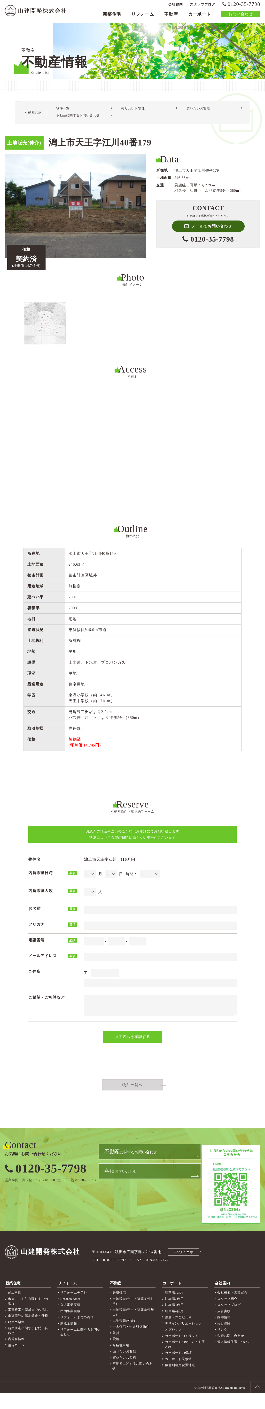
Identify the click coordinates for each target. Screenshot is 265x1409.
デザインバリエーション (183, 1339)
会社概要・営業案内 (232, 1308)
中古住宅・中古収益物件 (131, 1342)
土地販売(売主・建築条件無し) (133, 1328)
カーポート (199, 16)
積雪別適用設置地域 (180, 1381)
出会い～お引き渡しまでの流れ (28, 1317)
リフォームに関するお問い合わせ (80, 1347)
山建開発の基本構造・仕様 (28, 1331)
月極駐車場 (121, 1361)
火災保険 (224, 1339)
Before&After (70, 1314)
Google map (184, 1269)
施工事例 (14, 1308)
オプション (173, 1345)
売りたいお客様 (133, 115)
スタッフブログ (202, 6)
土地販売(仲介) (124, 1336)
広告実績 (224, 1327)
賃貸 (116, 1348)
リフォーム (142, 16)
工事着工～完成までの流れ (28, 1325)
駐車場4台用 (174, 1327)
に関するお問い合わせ (130, 1170)
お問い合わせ (240, 16)
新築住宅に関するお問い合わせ (28, 1346)
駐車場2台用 (174, 1314)
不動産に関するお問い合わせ (78, 122)
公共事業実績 (70, 1320)
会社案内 (175, 6)
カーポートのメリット (181, 1351)
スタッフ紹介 (227, 1314)
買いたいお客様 (198, 115)
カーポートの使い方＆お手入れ (185, 1360)
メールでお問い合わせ (211, 233)
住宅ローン (16, 1361)
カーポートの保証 (178, 1368)
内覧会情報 (16, 1354)
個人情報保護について (234, 1357)
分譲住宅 (119, 1308)
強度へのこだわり (178, 1333)
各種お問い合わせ (230, 1351)
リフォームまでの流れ (77, 1333)
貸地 (116, 1354)
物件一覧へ (132, 1102)
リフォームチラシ (73, 1308)
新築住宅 (112, 16)
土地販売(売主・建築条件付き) (133, 1317)
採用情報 (224, 1333)
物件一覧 (63, 115)
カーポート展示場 (178, 1375)
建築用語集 (16, 1338)
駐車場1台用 (174, 1308)
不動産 (171, 16)
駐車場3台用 (174, 1320)
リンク (222, 1345)
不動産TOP (33, 119)
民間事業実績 (70, 1327)
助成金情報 (68, 1339)
